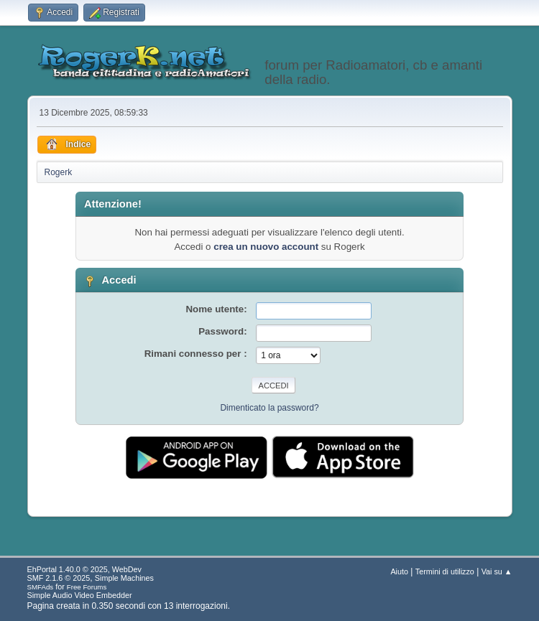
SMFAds (40, 587)
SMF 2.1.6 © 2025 (59, 578)
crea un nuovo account (265, 246)
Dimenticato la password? (269, 408)
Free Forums (87, 587)
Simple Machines (124, 578)
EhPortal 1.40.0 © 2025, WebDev (84, 569)
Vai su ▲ (497, 571)
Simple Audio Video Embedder (79, 595)
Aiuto (399, 571)
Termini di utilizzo (444, 571)
